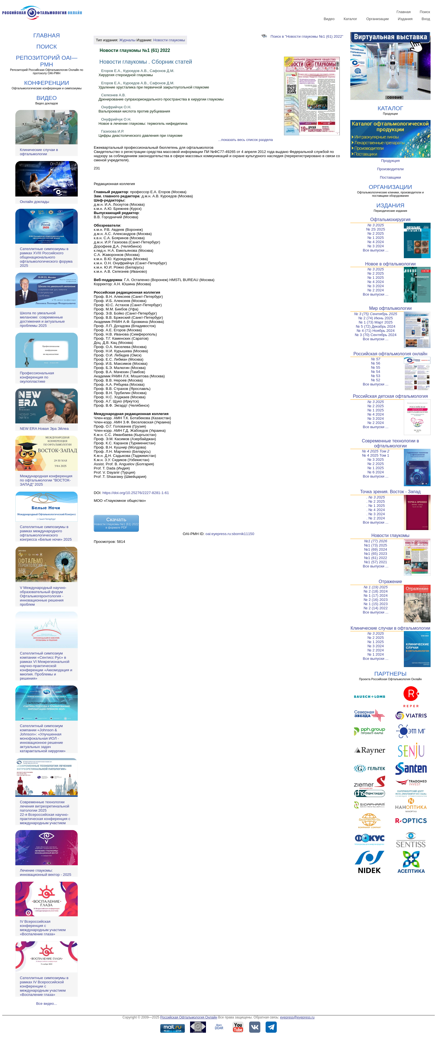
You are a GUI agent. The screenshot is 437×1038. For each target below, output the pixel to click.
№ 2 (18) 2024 (376, 591)
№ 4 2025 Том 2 (375, 451)
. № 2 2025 (375, 501)
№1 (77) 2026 (375, 541)
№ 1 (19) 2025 (376, 587)
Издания (405, 19)
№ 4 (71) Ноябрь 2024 (376, 331)
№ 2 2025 (375, 233)
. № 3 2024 (375, 514)
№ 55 (375, 367)
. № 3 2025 (375, 497)
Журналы (127, 40)
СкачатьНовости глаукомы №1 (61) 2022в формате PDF (116, 523)
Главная (404, 12)
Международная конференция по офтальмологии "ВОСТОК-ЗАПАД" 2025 (46, 480)
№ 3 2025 (375, 225)
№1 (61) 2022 (375, 558)
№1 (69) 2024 (375, 549)
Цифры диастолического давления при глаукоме (140, 135)
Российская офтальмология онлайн (390, 353)
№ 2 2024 (375, 290)
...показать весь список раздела (245, 140)
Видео (329, 19)
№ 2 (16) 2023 (376, 600)
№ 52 (375, 380)
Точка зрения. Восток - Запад (390, 491)
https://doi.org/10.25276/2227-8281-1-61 (136, 493)
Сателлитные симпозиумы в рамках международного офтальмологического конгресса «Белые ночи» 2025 (46, 533)
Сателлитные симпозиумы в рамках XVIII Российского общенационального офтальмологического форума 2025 (46, 257)
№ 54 (375, 372)
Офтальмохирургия (390, 219)
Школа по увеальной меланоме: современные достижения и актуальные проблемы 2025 (42, 319)
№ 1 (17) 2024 (376, 595)
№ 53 (375, 376)
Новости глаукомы (169, 40)
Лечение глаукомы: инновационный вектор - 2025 (45, 872)
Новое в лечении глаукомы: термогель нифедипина (142, 123)
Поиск (425, 12)
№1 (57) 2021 (375, 562)
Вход (426, 19)
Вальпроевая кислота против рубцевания (134, 111)
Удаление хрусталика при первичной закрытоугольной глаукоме (153, 87)
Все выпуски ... (376, 250)
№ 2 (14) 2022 (376, 608)
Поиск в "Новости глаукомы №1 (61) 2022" (302, 36)
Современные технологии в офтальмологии (390, 443)
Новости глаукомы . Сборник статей (145, 62)
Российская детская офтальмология (390, 396)
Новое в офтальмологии (390, 264)
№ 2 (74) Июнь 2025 (375, 318)
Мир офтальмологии (390, 308)
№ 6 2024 (375, 472)
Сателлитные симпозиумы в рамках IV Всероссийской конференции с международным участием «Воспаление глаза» (44, 986)
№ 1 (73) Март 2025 (376, 322)
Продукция (390, 161)
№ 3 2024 (375, 246)
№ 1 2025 (375, 238)
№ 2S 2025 (375, 229)
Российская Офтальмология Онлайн (188, 1017)
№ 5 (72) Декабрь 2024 (375, 326)
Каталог (350, 19)
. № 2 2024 (375, 518)
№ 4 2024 (375, 242)
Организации (377, 19)
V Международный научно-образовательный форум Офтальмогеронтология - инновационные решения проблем (43, 596)
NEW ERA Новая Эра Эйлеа (44, 428)
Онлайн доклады (34, 202)
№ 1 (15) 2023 (376, 604)
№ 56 (375, 363)
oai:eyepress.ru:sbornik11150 (229, 534)
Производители (390, 169)
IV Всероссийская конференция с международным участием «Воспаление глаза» (42, 927)
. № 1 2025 (375, 506)
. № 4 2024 (375, 510)
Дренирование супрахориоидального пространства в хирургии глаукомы (161, 99)
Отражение (390, 581)
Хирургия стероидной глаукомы (125, 75)
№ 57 (375, 359)
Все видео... (46, 1003)
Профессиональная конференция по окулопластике (37, 377)
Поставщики (390, 177)
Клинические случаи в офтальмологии (39, 152)
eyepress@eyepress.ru (297, 1017)
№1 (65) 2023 (375, 554)
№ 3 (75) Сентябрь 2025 (375, 314)
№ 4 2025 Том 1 (375, 455)
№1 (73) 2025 (375, 545)
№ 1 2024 (375, 654)
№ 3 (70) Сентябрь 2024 (376, 335)
